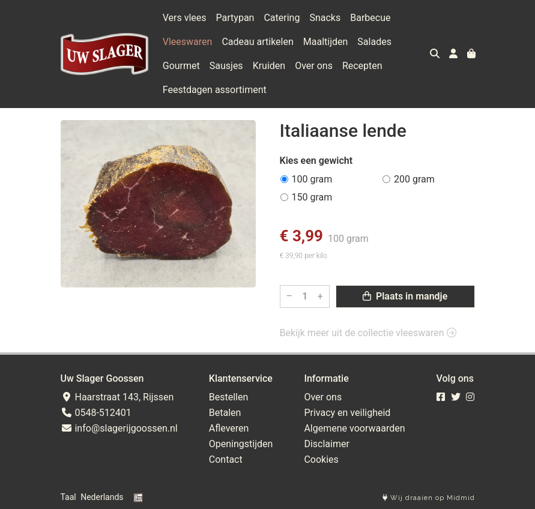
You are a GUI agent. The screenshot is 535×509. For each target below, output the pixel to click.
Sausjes (226, 65)
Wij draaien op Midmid (428, 498)
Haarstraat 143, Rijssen (117, 397)
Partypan (235, 17)
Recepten (362, 65)
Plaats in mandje (405, 296)
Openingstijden (241, 444)
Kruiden (269, 65)
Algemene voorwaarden (354, 428)
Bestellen (229, 397)
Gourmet (181, 65)
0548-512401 (96, 412)
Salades (374, 41)
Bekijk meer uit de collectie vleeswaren (368, 333)
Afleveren (229, 428)
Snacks (324, 17)
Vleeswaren (188, 41)
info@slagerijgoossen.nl (119, 428)
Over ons (314, 65)
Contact (226, 459)
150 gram (312, 197)
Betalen (225, 412)
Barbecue (370, 17)
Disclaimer (326, 444)
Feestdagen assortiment (215, 89)
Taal (68, 497)
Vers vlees (185, 17)
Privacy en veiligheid (347, 412)
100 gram (312, 179)
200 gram (414, 179)
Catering (282, 17)
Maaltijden (325, 41)
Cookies (321, 459)
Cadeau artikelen (257, 41)
